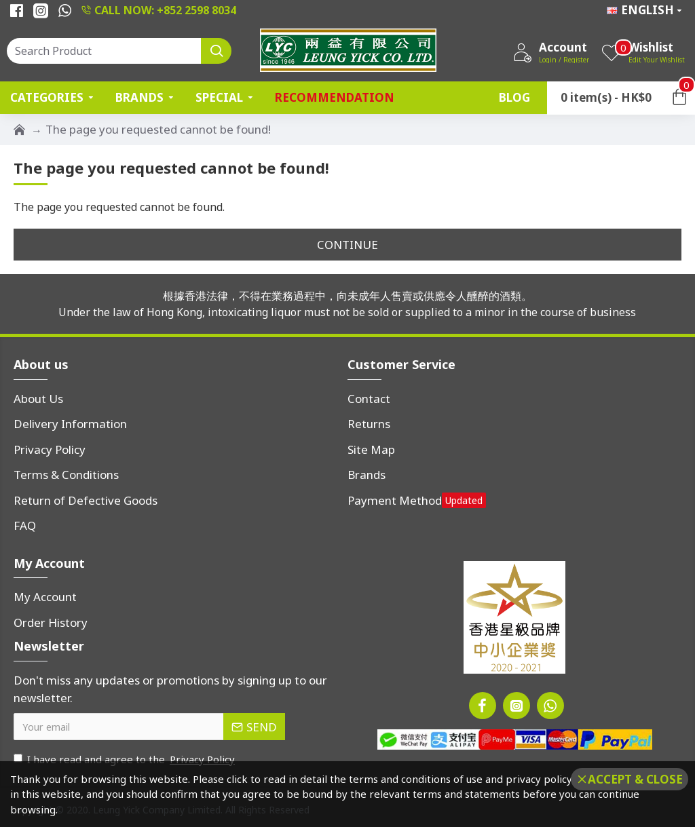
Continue (347, 244)
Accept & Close (635, 779)
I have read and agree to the (125, 759)
